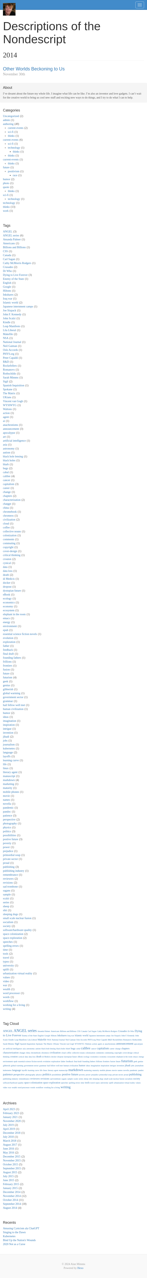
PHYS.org (8, 353)
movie (6, 795)
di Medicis (9, 578)
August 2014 (10, 1207)
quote (6, 187)
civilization (9, 519)
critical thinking (11, 555)
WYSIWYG (10, 405)
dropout (7, 586)
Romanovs (9, 369)
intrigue (7, 728)
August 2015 (10, 1172)
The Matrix (9, 393)
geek (5, 681)
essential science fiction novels (20, 634)
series (6, 902)
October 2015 (10, 1164)
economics (9, 602)
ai (4, 420)
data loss (8, 570)
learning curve (11, 760)
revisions (8, 882)
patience (7, 815)
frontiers (7, 665)
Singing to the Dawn (14, 1232)
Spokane (7, 389)
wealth (6, 989)
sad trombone (10, 886)
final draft (8, 653)
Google (7, 286)
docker (6, 582)
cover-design (10, 551)
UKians (7, 397)
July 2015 (8, 1176)
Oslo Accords (10, 349)
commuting (9, 543)
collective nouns (12, 531)
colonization (10, 535)
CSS (5, 251)
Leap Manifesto (11, 326)
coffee (6, 527)
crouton (7, 559)
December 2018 (11, 1132)
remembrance (10, 874)
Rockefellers (10, 365)
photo (6, 183)
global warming (11, 693)
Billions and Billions (14, 247)
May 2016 (8, 1152)
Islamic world (10, 302)
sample (7, 894)
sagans (6, 890)
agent (6, 417)
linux (6, 768)
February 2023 (11, 1113)
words (6, 997)
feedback (8, 649)
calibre (6, 476)
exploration (9, 641)
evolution (8, 638)
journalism (9, 744)
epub (5, 630)
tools (5, 953)
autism (6, 452)
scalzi (6, 898)
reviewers (8, 878)
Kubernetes (9, 1236)
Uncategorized (11, 116)
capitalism (8, 484)
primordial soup (11, 855)
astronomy (9, 448)
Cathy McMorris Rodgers (17, 263)
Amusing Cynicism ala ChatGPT (21, 1228)
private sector (10, 859)
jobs (5, 740)
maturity (7, 787)
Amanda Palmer (12, 239)
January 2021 (10, 1117)
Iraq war (7, 298)
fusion (6, 669)
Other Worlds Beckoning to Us (34, 68)
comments (8, 539)
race (15, 175)
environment (10, 626)
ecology (7, 598)
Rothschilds (9, 373)
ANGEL (7, 231)
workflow (8, 1001)
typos (6, 961)
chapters (7, 495)
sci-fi (11, 131)
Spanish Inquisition (13, 385)
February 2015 (11, 1184)
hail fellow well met (14, 705)
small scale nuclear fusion (17, 918)
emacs (6, 618)
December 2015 (11, 1156)
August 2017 (10, 1144)
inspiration (9, 724)
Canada (7, 255)
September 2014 (12, 1203)
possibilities (9, 835)
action (6, 413)
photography (10, 823)
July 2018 (8, 1136)
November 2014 (12, 1196)
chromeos (8, 515)
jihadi (6, 736)
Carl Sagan (9, 259)
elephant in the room (14, 614)
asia (5, 444)
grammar (8, 701)
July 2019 (8, 1125)
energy (6, 622)
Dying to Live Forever (15, 274)
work (6, 210)
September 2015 (12, 1168)
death (6, 574)
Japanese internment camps (18, 306)
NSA (5, 338)
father (6, 645)
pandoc (7, 811)
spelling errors (11, 945)
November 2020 (12, 1121)
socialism (8, 922)
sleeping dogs (10, 914)
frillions (7, 661)
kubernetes (9, 748)
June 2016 (8, 1148)
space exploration (12, 937)
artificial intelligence (14, 440)
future (6, 167)
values (6, 977)
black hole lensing (13, 456)
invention (8, 732)
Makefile (8, 334)
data (5, 567)
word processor (11, 993)
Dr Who (7, 271)
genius (6, 685)
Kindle (6, 322)
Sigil (5, 381)
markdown (9, 780)
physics (7, 827)
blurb (6, 464)
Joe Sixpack (9, 310)
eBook (6, 594)
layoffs (7, 756)
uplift (6, 969)
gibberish (8, 689)
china (6, 507)
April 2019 (9, 1128)
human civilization (13, 709)
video (6, 981)
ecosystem (8, 610)
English (7, 282)
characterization (11, 499)
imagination (9, 720)
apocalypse (9, 432)
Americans (9, 243)
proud (6, 862)
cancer (6, 480)
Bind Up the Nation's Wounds (19, 1240)
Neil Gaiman (10, 346)
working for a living (14, 1005)
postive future (10, 839)
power (6, 847)
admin (6, 120)
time (5, 949)
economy (8, 606)
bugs (5, 468)
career (6, 488)
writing (7, 1008)
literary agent (10, 772)
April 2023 (9, 1109)
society (7, 926)
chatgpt (7, 503)
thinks (11, 135)
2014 (10, 55)
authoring (8, 124)
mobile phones (11, 791)
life (5, 764)
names (6, 799)
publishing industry (13, 870)
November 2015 (12, 1160)
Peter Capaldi (10, 357)
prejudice (8, 851)
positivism (13, 171)
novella (7, 803)
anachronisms (10, 424)
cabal (6, 472)
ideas (6, 716)
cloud (6, 523)
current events (15, 127)
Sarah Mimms (10, 377)
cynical (7, 563)
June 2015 (8, 1180)
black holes (9, 460)
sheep (6, 906)
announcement (11, 428)
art (4, 436)
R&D (6, 361)
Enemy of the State (13, 278)
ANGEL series (11, 235)
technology (14, 147)
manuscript (9, 776)
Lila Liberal (9, 330)
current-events (11, 159)
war (5, 985)
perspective (9, 819)
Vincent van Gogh (13, 401)
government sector (13, 697)
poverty (7, 843)
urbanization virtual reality (17, 973)
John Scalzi (9, 318)
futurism (7, 677)
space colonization (13, 934)
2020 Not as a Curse (14, 1244)
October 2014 (10, 1199)
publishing (9, 866)
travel (6, 957)
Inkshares (8, 294)
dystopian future (12, 590)
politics (7, 831)
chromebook (10, 511)
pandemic (8, 807)
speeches (8, 941)
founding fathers (12, 657)
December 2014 (11, 1192)
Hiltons (7, 290)
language (8, 752)
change (7, 492)
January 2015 (10, 1188)
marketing (8, 784)
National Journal (12, 342)
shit (5, 910)
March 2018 (9, 1140)
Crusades (8, 267)
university (8, 965)
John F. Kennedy (12, 314)
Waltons (7, 409)
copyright (8, 547)
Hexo (80, 1268)
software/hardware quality (17, 930)
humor (6, 179)
